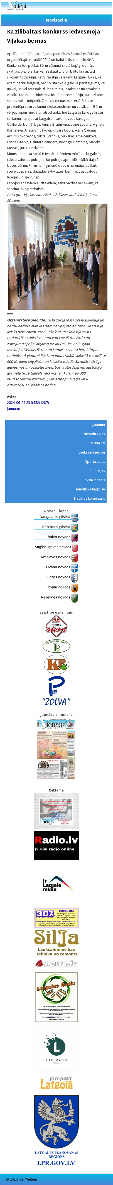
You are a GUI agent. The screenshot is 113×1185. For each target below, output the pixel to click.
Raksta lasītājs (94, 480)
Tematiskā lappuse (90, 489)
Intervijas (97, 471)
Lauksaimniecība (91, 452)
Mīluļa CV (97, 443)
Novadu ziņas (94, 434)
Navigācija (56, 20)
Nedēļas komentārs (89, 498)
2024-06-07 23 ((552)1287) (28, 402)
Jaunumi (13, 408)
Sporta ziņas (95, 461)
